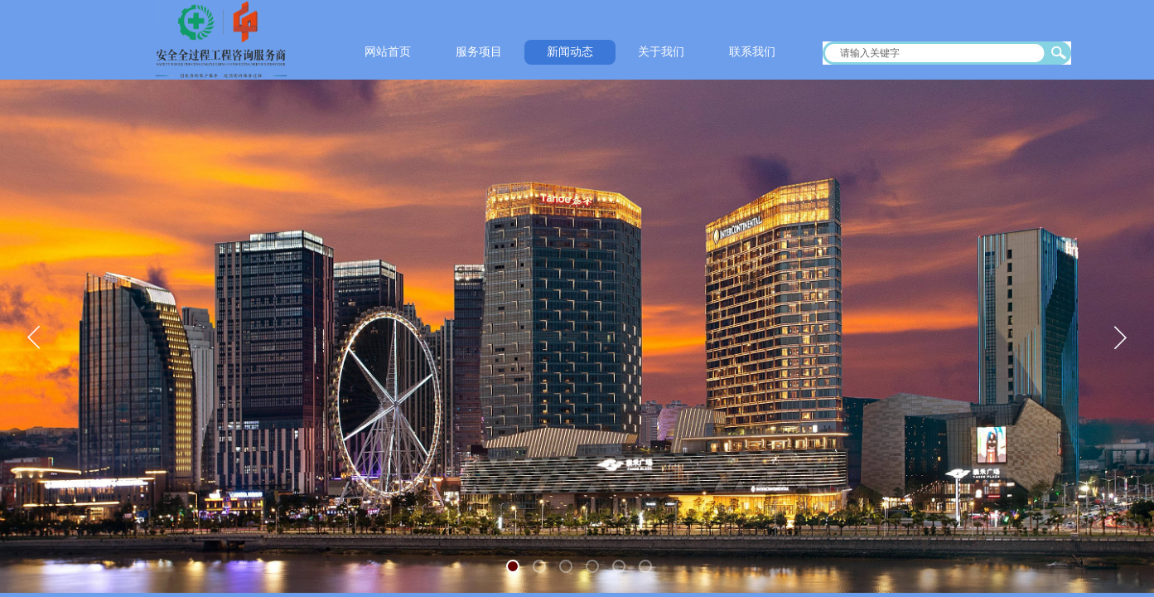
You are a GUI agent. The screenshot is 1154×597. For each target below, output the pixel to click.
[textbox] (936, 53)
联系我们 (752, 52)
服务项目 (479, 52)
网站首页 (388, 52)
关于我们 (661, 52)
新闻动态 (570, 52)
